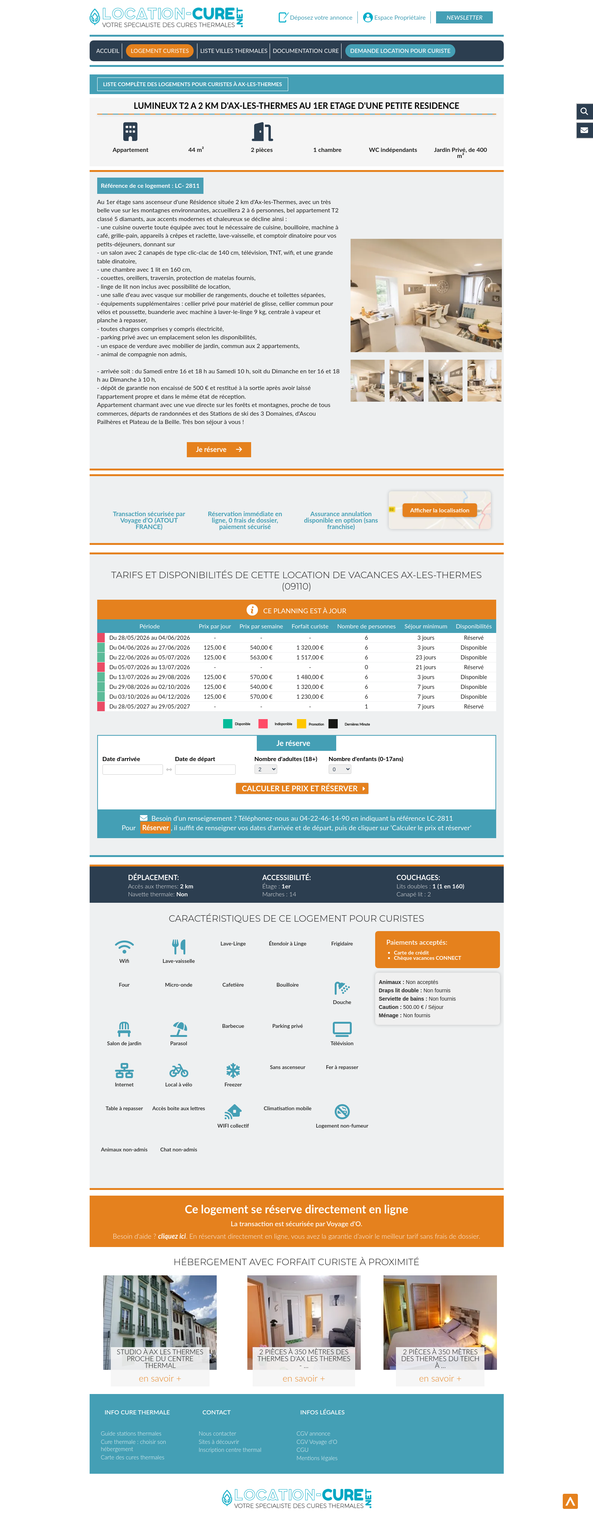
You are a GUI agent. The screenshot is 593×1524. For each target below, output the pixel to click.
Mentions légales (317, 1457)
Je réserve (219, 449)
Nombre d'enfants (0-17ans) (366, 759)
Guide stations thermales (131, 1433)
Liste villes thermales (233, 50)
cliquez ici (172, 1236)
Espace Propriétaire (400, 17)
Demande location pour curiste (400, 50)
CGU (302, 1449)
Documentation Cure (306, 50)
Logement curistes (160, 50)
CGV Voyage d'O (316, 1441)
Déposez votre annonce (321, 17)
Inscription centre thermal (230, 1449)
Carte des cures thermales (133, 1457)
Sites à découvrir (219, 1441)
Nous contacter (217, 1433)
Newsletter (465, 17)
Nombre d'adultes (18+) (286, 759)
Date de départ (195, 759)
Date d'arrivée (121, 759)
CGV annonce (313, 1433)
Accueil (108, 50)
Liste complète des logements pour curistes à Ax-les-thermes (192, 84)
